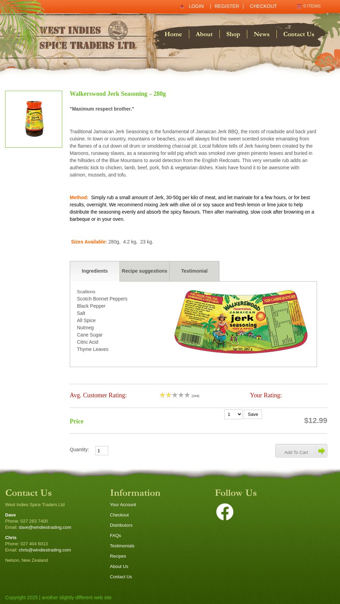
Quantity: (79, 449)
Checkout (263, 6)
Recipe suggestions (144, 271)
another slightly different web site (77, 597)
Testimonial (194, 271)
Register (227, 6)
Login (196, 6)
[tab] (95, 271)
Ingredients (94, 271)
